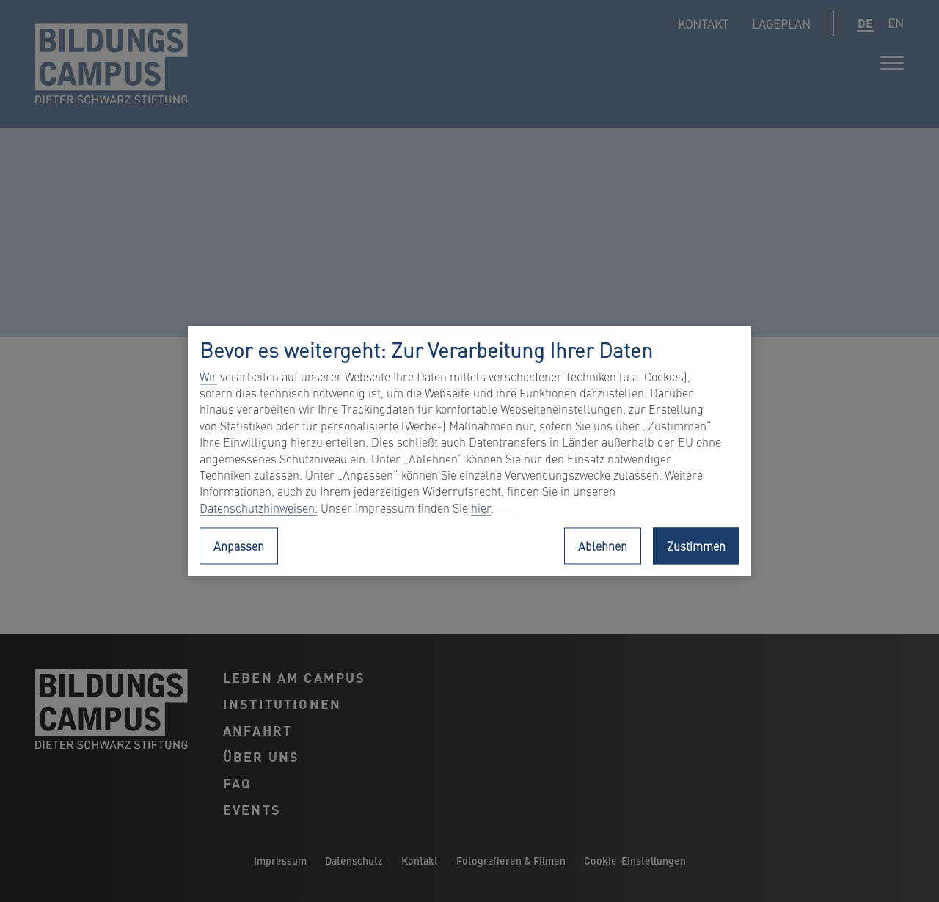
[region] (469, 451)
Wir (208, 376)
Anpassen (238, 546)
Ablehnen (602, 546)
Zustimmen (696, 546)
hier (481, 507)
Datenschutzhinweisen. (259, 507)
